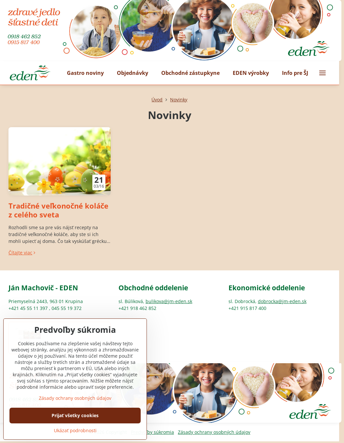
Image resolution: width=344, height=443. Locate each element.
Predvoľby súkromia (152, 432)
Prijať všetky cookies (75, 427)
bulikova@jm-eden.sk (169, 301)
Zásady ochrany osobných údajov (214, 432)
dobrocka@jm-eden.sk (282, 301)
